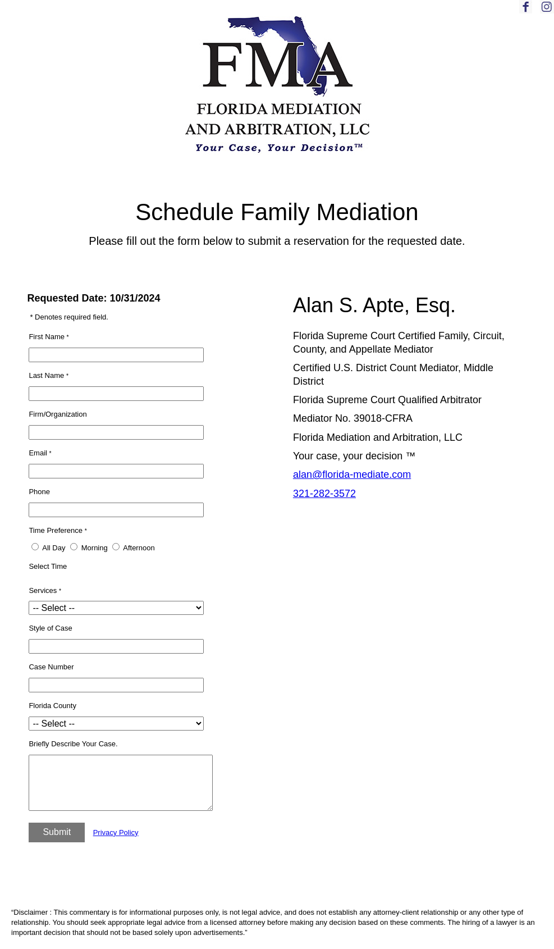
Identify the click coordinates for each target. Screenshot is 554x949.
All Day (53, 548)
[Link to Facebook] (528, 11)
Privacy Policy (116, 832)
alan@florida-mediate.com (352, 474)
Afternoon (138, 548)
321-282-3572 (324, 493)
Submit (57, 832)
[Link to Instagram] (547, 11)
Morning (94, 548)
